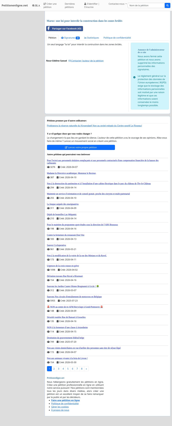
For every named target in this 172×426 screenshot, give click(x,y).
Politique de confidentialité (117, 37)
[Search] (146, 5)
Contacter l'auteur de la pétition (86, 60)
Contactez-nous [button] (117, 3)
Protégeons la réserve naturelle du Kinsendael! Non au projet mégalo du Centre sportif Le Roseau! (94, 126)
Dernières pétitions (70, 5)
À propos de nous (60, 410)
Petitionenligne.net (15, 5)
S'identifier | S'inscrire (91, 5)
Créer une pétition (50, 5)
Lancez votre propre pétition (81, 147)
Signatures (70, 37)
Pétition (52, 37)
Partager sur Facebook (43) (63, 28)
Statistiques (91, 37)
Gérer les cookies (60, 406)
